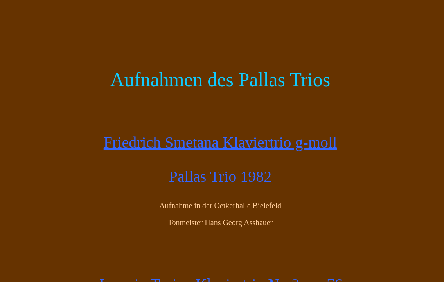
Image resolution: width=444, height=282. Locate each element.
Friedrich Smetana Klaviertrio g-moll (220, 142)
